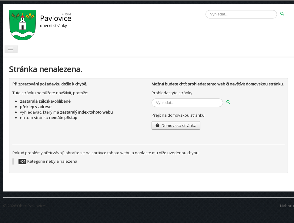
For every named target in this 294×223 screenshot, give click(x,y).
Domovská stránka (175, 125)
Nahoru (287, 205)
